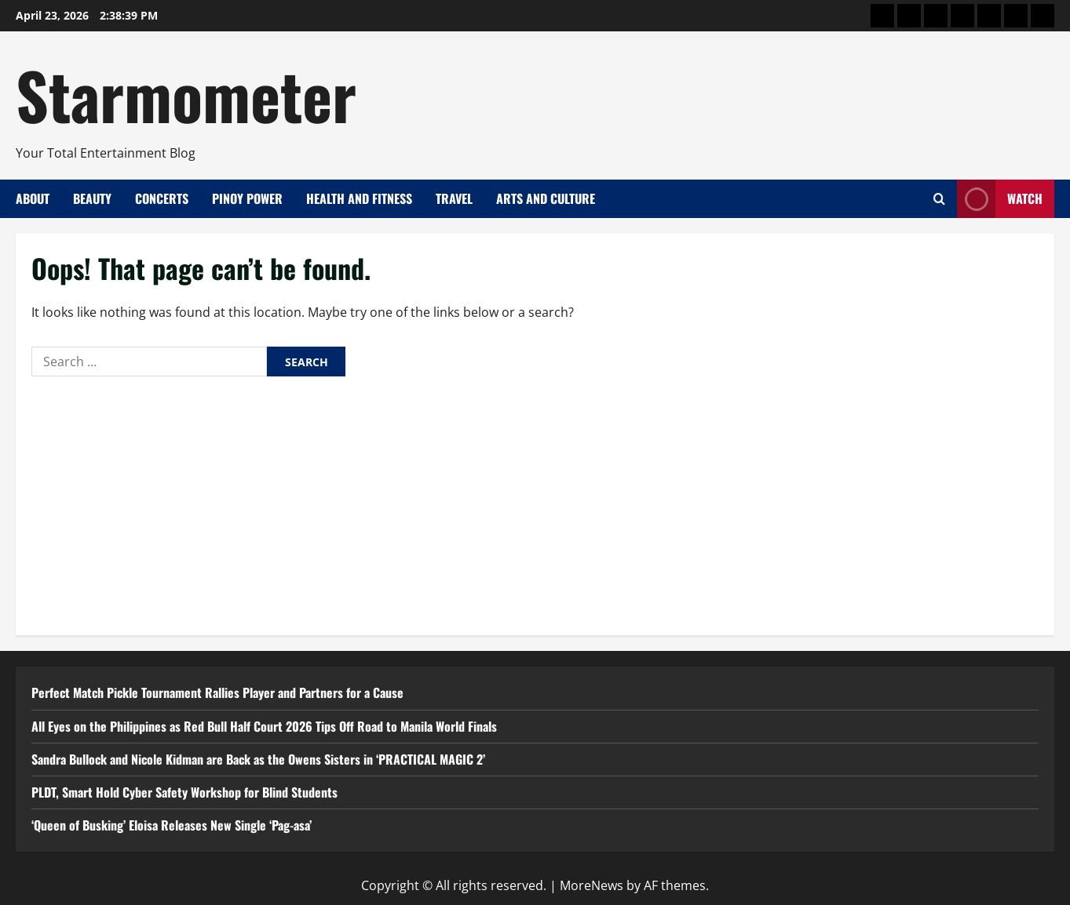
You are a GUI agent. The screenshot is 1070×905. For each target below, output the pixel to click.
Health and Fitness (359, 198)
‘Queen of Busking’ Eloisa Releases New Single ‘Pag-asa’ (171, 825)
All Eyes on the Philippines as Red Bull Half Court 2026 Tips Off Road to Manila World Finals (264, 726)
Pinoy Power (247, 198)
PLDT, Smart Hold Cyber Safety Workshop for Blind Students (184, 792)
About (32, 198)
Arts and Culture (545, 198)
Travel (454, 198)
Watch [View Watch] (1000, 199)
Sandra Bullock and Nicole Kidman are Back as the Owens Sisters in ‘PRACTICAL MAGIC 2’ (258, 759)
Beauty (92, 198)
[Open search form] (939, 199)
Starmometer (186, 94)
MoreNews (591, 885)
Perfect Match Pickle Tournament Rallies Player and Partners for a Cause (217, 692)
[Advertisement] (535, 502)
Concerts (161, 198)
